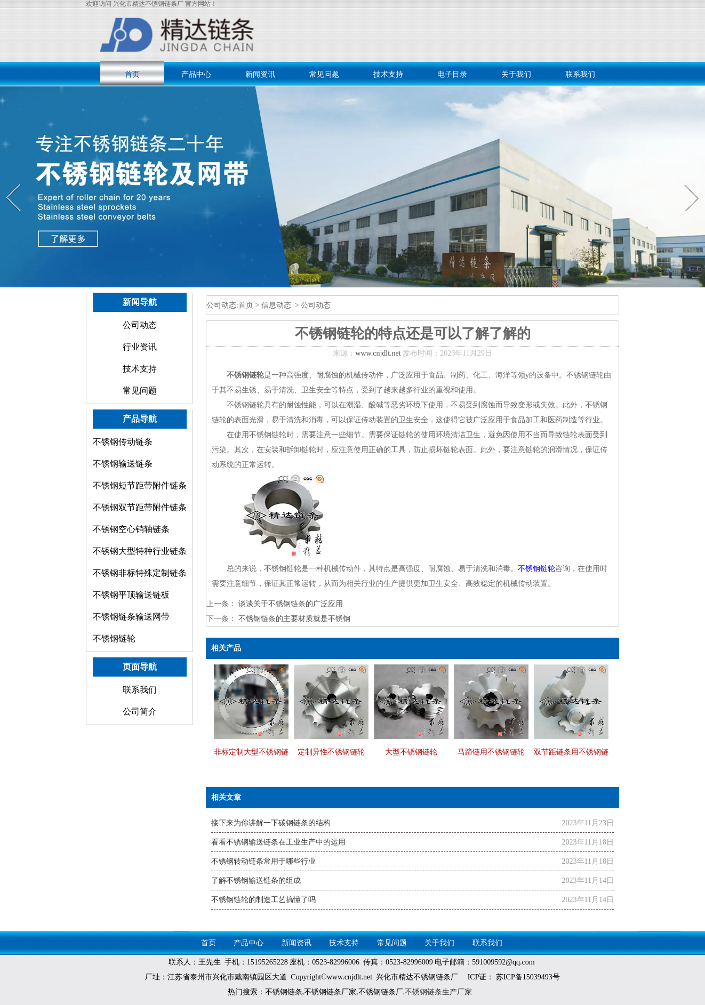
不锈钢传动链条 (123, 441)
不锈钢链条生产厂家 (438, 992)
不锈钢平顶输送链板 (131, 594)
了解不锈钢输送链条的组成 (256, 881)
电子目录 (452, 74)
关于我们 (516, 74)
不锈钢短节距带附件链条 (140, 485)
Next (685, 184)
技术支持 (388, 74)
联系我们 (580, 74)
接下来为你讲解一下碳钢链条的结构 (271, 823)
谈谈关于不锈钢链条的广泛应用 (289, 604)
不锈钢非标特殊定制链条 (140, 572)
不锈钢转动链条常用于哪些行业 (263, 861)
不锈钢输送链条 (123, 463)
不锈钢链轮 (114, 638)
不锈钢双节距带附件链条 (140, 507)
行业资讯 (140, 346)
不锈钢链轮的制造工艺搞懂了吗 (263, 900)
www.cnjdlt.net (377, 353)
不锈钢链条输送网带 (131, 616)
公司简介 (140, 711)
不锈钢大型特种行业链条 (140, 551)
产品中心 (196, 74)
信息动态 (276, 305)
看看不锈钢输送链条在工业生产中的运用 (278, 842)
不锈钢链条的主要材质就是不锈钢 (293, 619)
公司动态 (140, 324)
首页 (132, 74)
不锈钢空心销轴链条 (131, 529)
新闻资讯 (260, 74)
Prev (7, 184)
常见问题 (324, 74)
